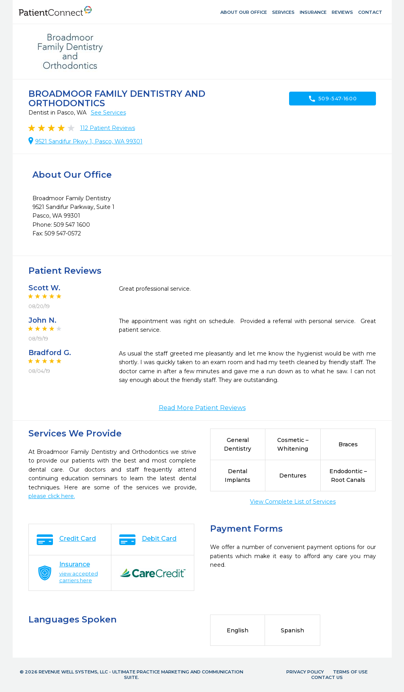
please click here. (51, 496)
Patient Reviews (107, 128)
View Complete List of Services (293, 501)
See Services (108, 112)
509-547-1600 (332, 99)
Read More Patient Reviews (202, 408)
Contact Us (327, 677)
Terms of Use (350, 672)
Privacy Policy (305, 672)
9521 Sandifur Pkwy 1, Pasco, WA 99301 (89, 141)
